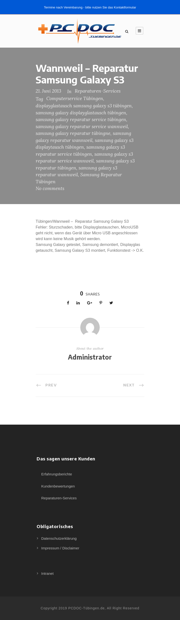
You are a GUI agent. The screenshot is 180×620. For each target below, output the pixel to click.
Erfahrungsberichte (56, 474)
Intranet (47, 573)
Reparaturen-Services (98, 91)
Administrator (90, 357)
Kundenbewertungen (58, 486)
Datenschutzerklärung (59, 538)
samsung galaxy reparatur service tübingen (81, 119)
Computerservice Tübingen (74, 98)
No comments (50, 188)
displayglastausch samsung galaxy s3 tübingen (84, 106)
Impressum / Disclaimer (60, 548)
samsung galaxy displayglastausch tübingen (81, 113)
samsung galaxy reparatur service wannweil (82, 126)
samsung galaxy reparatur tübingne (73, 133)
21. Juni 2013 (48, 91)
